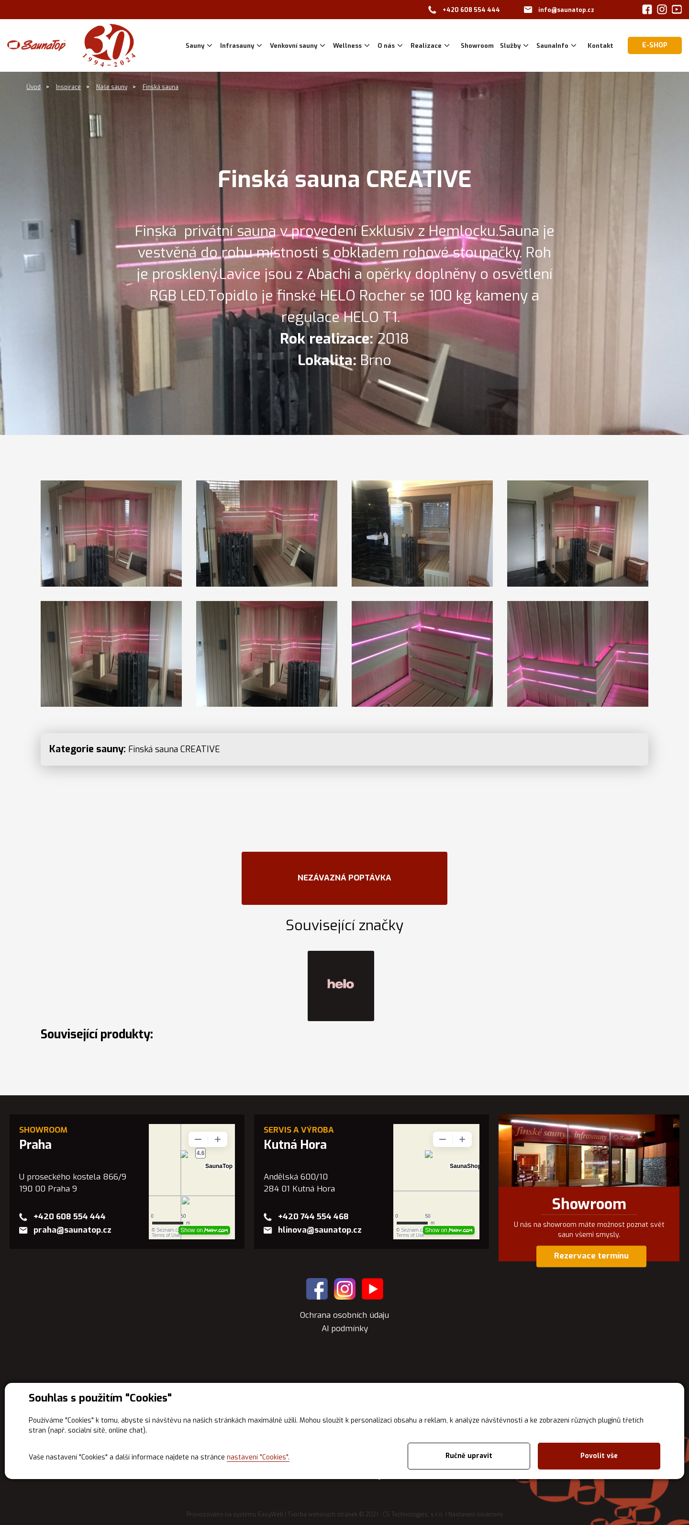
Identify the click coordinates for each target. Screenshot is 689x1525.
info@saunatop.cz (566, 10)
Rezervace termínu (591, 1256)
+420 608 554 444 (471, 10)
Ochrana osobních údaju (344, 1315)
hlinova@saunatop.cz (320, 1230)
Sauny (195, 46)
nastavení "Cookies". (258, 1457)
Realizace (426, 46)
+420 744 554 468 (313, 1216)
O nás (386, 46)
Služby (510, 46)
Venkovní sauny (293, 46)
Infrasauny (237, 46)
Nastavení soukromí (475, 1514)
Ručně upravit (468, 1455)
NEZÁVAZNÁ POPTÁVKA (344, 877)
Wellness (347, 46)
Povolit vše (599, 1455)
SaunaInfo (552, 46)
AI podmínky (345, 1328)
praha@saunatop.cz (72, 1230)
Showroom (589, 1204)
